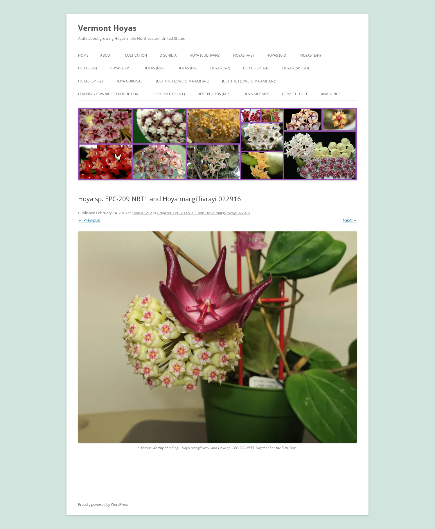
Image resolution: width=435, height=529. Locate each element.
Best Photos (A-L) (169, 93)
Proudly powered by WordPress (103, 504)
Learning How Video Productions (109, 93)
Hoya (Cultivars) (205, 55)
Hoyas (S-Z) (220, 68)
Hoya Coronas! (129, 81)
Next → (350, 220)
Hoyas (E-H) (310, 55)
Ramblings (331, 93)
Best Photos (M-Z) (214, 93)
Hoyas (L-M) (120, 68)
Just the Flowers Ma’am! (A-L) (182, 81)
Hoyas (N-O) (154, 68)
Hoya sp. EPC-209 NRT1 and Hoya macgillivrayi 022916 (203, 212)
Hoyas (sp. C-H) (295, 68)
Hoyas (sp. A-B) (256, 68)
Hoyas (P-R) (187, 68)
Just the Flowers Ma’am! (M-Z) (249, 81)
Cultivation (136, 55)
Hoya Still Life (295, 93)
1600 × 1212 (142, 212)
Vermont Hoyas (107, 28)
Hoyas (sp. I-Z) (90, 81)
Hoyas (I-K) (87, 68)
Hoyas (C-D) (277, 55)
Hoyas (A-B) (243, 55)
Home (83, 55)
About (106, 55)
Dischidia (168, 55)
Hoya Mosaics (256, 93)
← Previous (89, 220)
